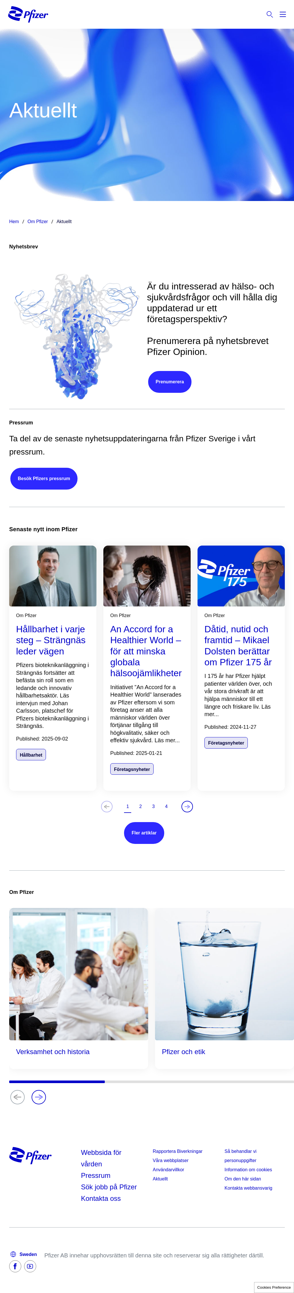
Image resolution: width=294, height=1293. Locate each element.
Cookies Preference (274, 1287)
